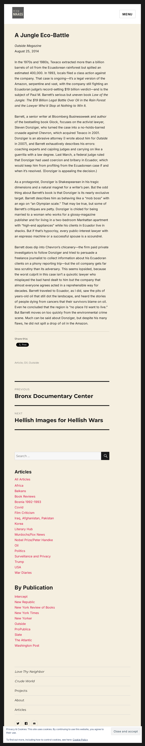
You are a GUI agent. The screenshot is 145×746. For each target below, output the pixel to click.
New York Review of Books (35, 607)
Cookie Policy (80, 739)
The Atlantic (23, 640)
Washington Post (27, 645)
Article (19, 362)
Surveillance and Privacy (33, 556)
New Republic (25, 602)
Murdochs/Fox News (30, 534)
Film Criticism (24, 513)
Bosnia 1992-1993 (28, 502)
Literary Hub (24, 529)
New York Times (27, 613)
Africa (19, 485)
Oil (26, 362)
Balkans (20, 491)
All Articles (22, 479)
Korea (19, 524)
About (19, 700)
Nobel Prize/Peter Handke (34, 540)
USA (18, 567)
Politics (20, 551)
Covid (19, 507)
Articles (20, 710)
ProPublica (22, 629)
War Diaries (23, 573)
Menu (127, 14)
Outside (34, 362)
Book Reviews (25, 496)
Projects (21, 691)
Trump (19, 562)
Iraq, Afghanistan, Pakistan (34, 518)
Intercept (21, 596)
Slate (18, 635)
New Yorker (23, 618)
